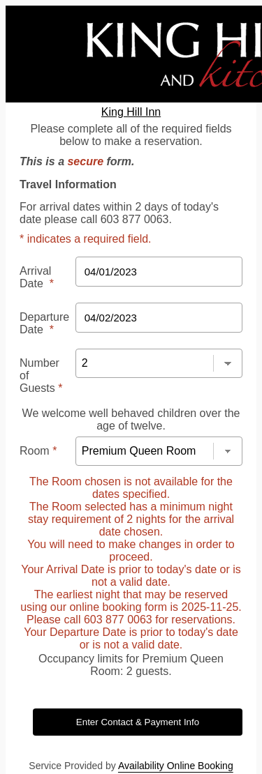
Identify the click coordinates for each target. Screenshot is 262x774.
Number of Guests (41, 375)
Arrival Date (37, 277)
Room (38, 451)
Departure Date (44, 323)
